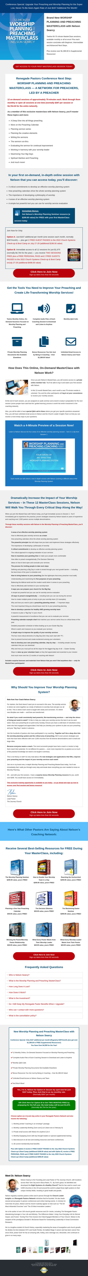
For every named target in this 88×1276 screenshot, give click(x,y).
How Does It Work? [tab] (17, 992)
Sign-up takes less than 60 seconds (44, 273)
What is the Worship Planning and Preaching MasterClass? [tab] (35, 981)
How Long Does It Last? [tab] (19, 986)
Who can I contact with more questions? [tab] (26, 1010)
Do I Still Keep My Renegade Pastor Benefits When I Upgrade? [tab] (36, 1004)
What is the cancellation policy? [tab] (22, 1016)
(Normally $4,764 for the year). (44, 1105)
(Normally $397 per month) (44, 1092)
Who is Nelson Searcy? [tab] (19, 975)
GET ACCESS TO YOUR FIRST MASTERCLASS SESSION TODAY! (44, 66)
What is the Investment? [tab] (19, 998)
